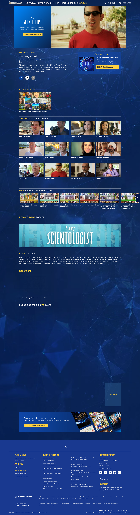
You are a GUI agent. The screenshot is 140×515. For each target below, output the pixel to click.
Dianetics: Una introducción (50, 476)
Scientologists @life (48, 486)
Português (55, 498)
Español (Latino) (72, 496)
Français (93, 498)
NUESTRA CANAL (31, 3)
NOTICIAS (70, 3)
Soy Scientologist (47, 478)
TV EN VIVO (56, 3)
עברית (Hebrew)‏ (95, 496)
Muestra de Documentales (50, 481)
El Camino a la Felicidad (77, 470)
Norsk (48, 498)
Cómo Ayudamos (97, 503)
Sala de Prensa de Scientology (110, 503)
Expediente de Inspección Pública (106, 510)
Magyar (103, 496)
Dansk (47, 496)
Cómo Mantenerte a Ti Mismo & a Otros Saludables (81, 467)
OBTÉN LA (81, 3)
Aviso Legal (127, 512)
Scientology (42, 503)
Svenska (74, 498)
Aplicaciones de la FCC (124, 510)
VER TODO (113, 394)
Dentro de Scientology (49, 458)
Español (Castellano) (84, 496)
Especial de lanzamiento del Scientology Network (27, 458)
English (41, 496)
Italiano (110, 496)
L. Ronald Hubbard (65, 503)
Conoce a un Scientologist (49, 463)
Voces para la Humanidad (49, 465)
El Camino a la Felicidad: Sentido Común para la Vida (83, 473)
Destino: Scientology (48, 460)
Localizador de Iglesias (77, 503)
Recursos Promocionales (21, 476)
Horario (17, 467)
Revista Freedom (57, 506)
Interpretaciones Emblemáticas (51, 483)
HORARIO (63, 3)
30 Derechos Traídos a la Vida (78, 484)
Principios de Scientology (49, 471)
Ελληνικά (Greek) (62, 496)
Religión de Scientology (44, 506)
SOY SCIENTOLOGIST (27, 53)
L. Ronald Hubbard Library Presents (52, 473)
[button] (138, 198)
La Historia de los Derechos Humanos (80, 482)
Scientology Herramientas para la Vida (81, 462)
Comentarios (104, 479)
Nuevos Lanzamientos (21, 473)
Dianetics (87, 503)
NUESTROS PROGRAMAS (44, 3)
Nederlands (41, 498)
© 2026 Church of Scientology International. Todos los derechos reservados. (28, 512)
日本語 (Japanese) (118, 496)
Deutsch (53, 496)
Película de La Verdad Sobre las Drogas (81, 476)
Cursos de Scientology (52, 503)
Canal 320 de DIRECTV (105, 458)
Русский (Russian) (65, 498)
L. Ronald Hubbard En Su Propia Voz (52, 468)
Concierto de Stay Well (77, 464)
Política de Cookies (102, 512)
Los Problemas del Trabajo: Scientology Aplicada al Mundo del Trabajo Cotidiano (83, 458)
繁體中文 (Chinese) (83, 498)
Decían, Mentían (75, 479)
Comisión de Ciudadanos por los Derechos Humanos (82, 487)
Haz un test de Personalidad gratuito (105, 66)
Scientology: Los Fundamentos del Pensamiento (55, 488)
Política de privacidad (115, 512)
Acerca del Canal (19, 460)
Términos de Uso (90, 512)
